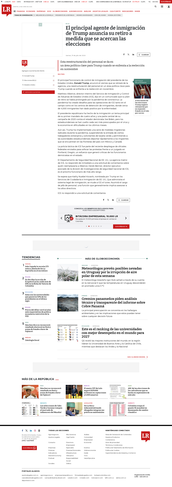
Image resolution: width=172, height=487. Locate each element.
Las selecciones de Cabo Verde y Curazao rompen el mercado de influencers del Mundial (51, 409)
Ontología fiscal (32, 340)
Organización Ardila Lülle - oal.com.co (142, 475)
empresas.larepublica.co (64, 475)
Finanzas (51, 450)
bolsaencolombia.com (102, 475)
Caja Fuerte (70, 437)
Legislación (88, 403)
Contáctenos (110, 440)
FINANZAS (21, 11)
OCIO (49, 11)
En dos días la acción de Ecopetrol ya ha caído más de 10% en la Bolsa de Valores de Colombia (38, 283)
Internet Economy (54, 455)
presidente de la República (64, 15)
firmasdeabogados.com (83, 475)
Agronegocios (53, 434)
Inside (86, 453)
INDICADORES (127, 11)
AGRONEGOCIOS (75, 11)
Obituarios (70, 455)
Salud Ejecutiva (89, 458)
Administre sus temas (31, 92)
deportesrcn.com (28, 480)
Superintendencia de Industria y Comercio (121, 453)
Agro (130, 386)
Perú (27, 322)
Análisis (28, 337)
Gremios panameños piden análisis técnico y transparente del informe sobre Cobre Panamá (113, 302)
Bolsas (27, 277)
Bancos (87, 386)
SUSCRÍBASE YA (121, 226)
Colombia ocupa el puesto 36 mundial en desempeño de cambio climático (138, 409)
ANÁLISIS (87, 11)
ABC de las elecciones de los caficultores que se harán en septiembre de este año (139, 391)
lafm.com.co (109, 478)
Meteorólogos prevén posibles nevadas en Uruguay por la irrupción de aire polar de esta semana (112, 272)
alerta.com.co (121, 478)
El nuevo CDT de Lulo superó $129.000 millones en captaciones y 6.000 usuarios (95, 391)
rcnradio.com (84, 478)
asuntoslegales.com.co (30, 475)
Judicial (28, 264)
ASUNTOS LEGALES (100, 11)
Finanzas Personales (73, 450)
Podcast (51, 458)
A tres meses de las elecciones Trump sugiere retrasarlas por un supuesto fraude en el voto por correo (142, 107)
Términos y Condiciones (114, 445)
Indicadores (52, 453)
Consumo (51, 442)
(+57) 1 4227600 (28, 440)
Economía (87, 442)
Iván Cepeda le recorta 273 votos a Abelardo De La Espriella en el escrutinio (37, 268)
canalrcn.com (72, 478)
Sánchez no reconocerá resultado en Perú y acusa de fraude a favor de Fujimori (50, 391)
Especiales (70, 448)
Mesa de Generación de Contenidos (118, 434)
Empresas (51, 448)
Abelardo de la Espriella (44, 15)
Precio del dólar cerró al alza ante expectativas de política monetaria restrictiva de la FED (38, 313)
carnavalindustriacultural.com (55, 478)
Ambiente (131, 403)
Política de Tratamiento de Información (119, 448)
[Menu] (15, 11)
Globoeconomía (90, 450)
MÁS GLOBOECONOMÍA (136, 357)
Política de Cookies (112, 450)
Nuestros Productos (113, 437)
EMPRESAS (41, 11)
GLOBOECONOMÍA (60, 11)
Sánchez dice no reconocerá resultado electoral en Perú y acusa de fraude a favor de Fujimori (38, 328)
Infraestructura (71, 453)
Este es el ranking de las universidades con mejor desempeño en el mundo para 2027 (113, 333)
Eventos (87, 448)
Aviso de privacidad (112, 442)
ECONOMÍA (30, 11)
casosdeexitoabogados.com (32, 478)
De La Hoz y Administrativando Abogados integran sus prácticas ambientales (94, 409)
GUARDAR (144, 55)
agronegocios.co (46, 475)
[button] (61, 218)
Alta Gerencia (71, 434)
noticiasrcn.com (97, 478)
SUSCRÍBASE (166, 2)
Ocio (86, 455)
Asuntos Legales (54, 437)
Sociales (51, 463)
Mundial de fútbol (114, 15)
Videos (68, 463)
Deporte (43, 403)
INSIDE (137, 11)
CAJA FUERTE (115, 11)
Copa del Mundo (100, 15)
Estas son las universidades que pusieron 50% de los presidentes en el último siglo (37, 298)
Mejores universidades (84, 15)
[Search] (155, 6)
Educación (29, 292)
